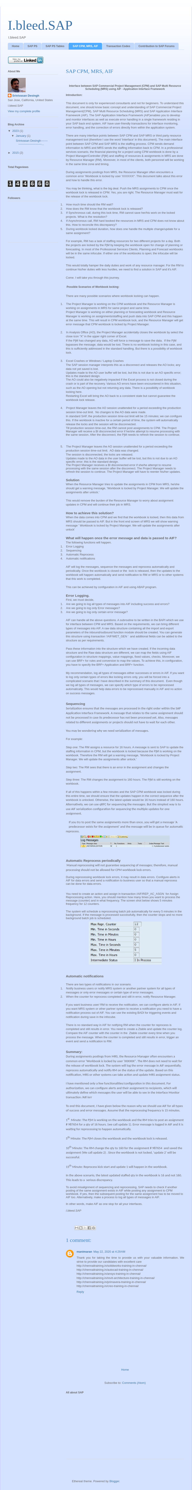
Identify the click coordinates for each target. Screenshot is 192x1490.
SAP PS (32, 46)
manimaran (84, 1251)
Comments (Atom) (134, 1382)
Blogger (114, 1481)
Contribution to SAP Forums (156, 46)
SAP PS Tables (55, 46)
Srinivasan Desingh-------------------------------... (31, 142)
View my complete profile (24, 111)
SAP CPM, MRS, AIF (85, 46)
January (21, 135)
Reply (80, 1291)
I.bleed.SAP (40, 25)
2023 (16, 131)
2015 (16, 152)
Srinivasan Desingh (25, 95)
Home (15, 46)
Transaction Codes (118, 46)
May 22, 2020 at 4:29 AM (109, 1251)
